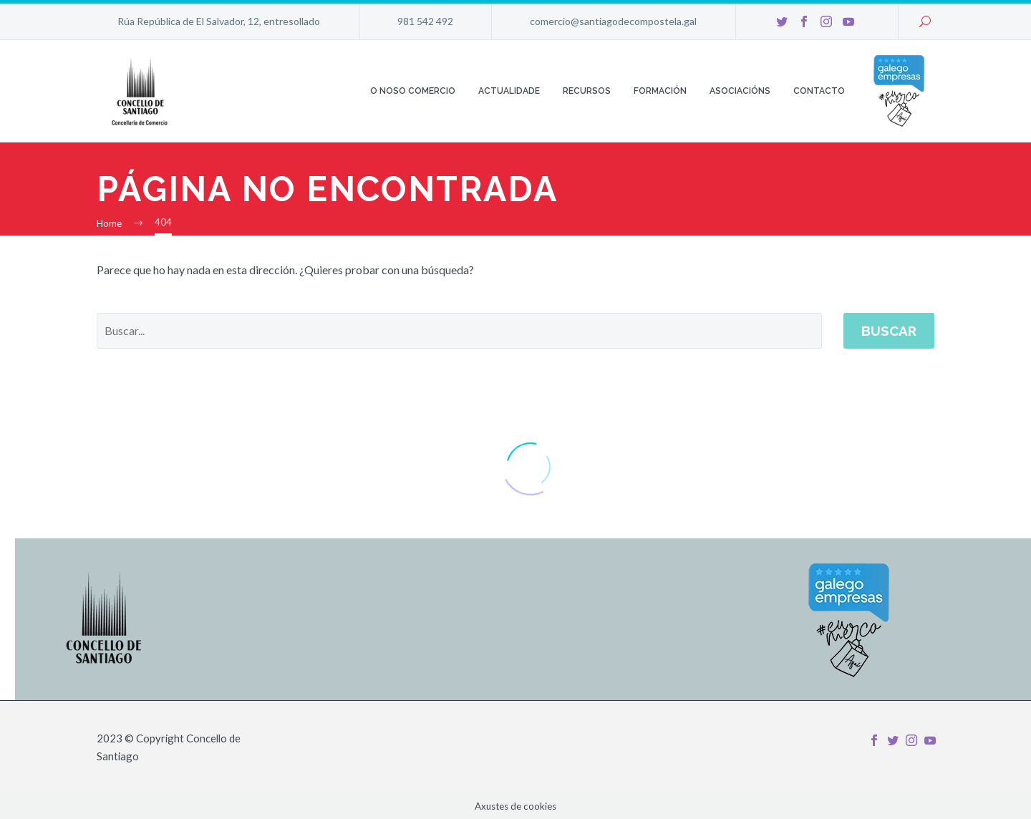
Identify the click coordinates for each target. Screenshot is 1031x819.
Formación (660, 91)
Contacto (819, 91)
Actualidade (509, 91)
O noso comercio (412, 91)
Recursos (587, 91)
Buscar (888, 331)
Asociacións (740, 91)
